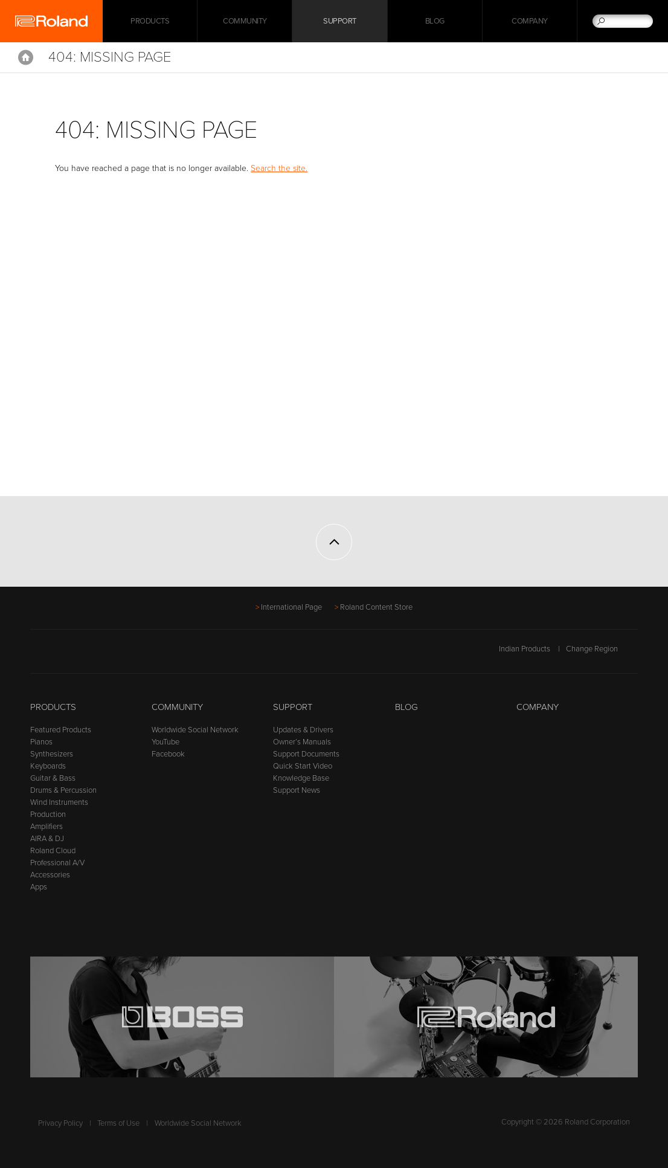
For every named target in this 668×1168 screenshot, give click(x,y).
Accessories (50, 875)
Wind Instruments (59, 802)
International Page (291, 607)
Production (48, 814)
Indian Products (524, 649)
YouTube (165, 742)
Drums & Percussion (63, 790)
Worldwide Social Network (195, 730)
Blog (435, 21)
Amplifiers (46, 826)
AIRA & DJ (47, 839)
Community (245, 21)
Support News (296, 790)
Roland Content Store (376, 607)
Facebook (168, 754)
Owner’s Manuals (302, 742)
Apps (38, 887)
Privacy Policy (60, 1123)
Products (53, 707)
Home (26, 57)
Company (530, 21)
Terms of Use (118, 1123)
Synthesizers (51, 754)
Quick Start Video (302, 766)
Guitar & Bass (52, 778)
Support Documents (306, 754)
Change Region (602, 649)
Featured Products (60, 730)
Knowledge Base (301, 778)
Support (339, 21)
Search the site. (279, 168)
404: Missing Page (109, 57)
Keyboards (48, 766)
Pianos (41, 742)
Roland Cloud (52, 851)
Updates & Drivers (303, 730)
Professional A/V (57, 863)
